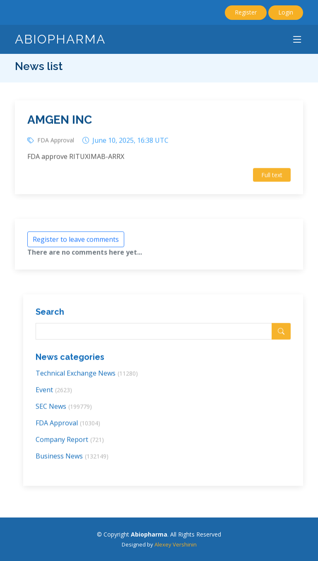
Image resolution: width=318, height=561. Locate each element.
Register (246, 12)
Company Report (70, 441)
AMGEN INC (59, 122)
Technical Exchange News (87, 375)
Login (285, 12)
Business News (72, 458)
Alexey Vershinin (175, 544)
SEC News (64, 408)
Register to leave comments (76, 241)
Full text (271, 177)
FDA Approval (55, 142)
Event (54, 392)
